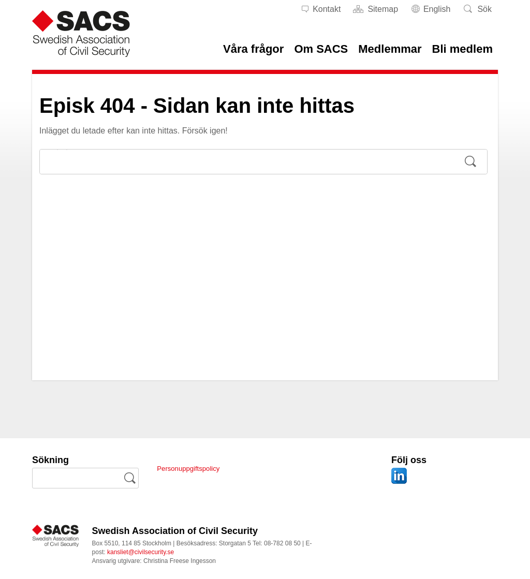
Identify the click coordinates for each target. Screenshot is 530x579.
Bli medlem (462, 48)
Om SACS (321, 48)
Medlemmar (389, 48)
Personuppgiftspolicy (195, 468)
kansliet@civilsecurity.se (140, 552)
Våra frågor (253, 48)
